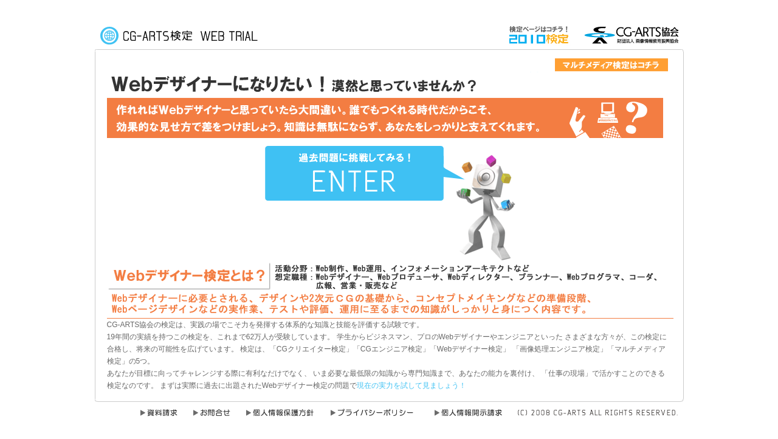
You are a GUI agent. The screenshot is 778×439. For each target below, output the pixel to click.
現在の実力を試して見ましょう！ (411, 385)
